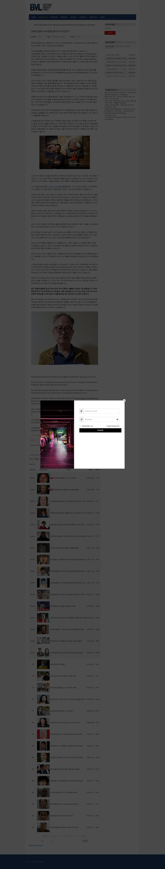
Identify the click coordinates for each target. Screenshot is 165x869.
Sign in (99, 430)
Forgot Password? (112, 426)
